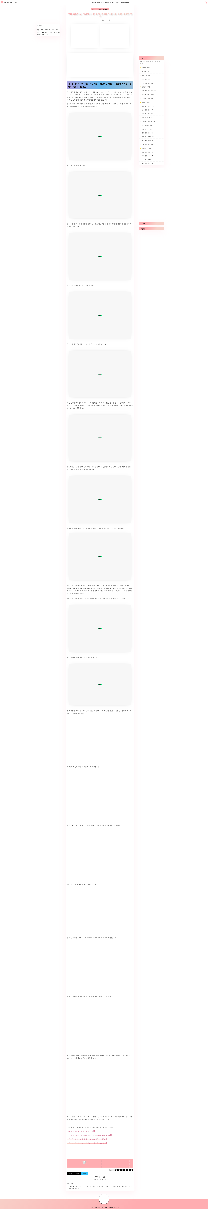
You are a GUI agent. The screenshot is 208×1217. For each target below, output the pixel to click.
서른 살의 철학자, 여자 (73, 1186)
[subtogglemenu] (2, 2)
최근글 (77, 1173)
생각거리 (146, 71)
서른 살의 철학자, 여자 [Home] (10, 2)
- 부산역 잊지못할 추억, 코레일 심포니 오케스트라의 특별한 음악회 (88, 1135)
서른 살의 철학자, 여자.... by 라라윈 (150, 62)
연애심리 (105, 2)
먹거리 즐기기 (147, 113)
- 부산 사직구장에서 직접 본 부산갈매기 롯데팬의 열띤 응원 (86, 1143)
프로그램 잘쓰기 (148, 152)
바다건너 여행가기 (148, 121)
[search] (206, 2)
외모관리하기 (147, 129)
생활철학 (95, 2)
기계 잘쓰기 (147, 159)
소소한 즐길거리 (147, 140)
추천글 (84, 1173)
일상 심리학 (146, 75)
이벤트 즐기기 (147, 144)
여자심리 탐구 (147, 98)
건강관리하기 (147, 125)
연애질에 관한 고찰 (149, 90)
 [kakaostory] (122, 1170)
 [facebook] (125, 1170)
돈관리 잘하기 (147, 132)
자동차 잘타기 (147, 163)
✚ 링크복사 (112, 1170)
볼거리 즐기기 (147, 109)
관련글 (70, 1173)
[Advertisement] (85, 36)
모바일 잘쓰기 (147, 155)
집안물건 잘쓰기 (148, 136)
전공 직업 (146, 79)
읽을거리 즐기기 (148, 106)
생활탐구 (114, 2)
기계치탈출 (124, 2)
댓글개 (103, 20)
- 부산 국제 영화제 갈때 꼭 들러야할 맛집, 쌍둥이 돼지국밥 (86, 1139)
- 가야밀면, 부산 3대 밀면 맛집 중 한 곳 (80, 1131)
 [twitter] (128, 1170)
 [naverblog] (131, 1170)
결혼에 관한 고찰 (148, 94)
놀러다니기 (146, 117)
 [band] (116, 1170)
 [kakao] (119, 1170)
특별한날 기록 (147, 83)
